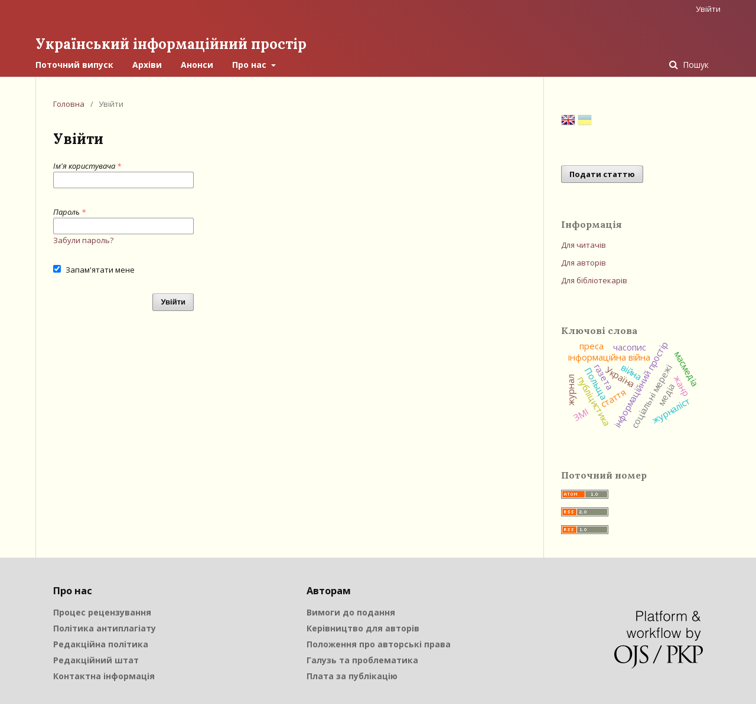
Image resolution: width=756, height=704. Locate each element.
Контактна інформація (104, 676)
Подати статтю (602, 174)
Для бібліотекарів (594, 280)
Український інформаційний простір (171, 44)
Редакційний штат (96, 660)
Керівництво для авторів (363, 628)
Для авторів (583, 262)
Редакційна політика (100, 644)
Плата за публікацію (352, 676)
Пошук (694, 64)
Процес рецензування (102, 612)
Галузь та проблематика (362, 660)
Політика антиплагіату (104, 628)
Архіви (147, 64)
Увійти (708, 9)
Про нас (250, 64)
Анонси (197, 64)
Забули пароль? (83, 240)
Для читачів (583, 245)
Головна (68, 104)
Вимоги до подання (351, 612)
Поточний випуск (74, 64)
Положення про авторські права (379, 644)
